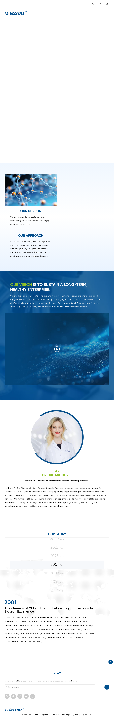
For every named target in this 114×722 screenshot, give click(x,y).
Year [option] (57, 564)
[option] (57, 621)
